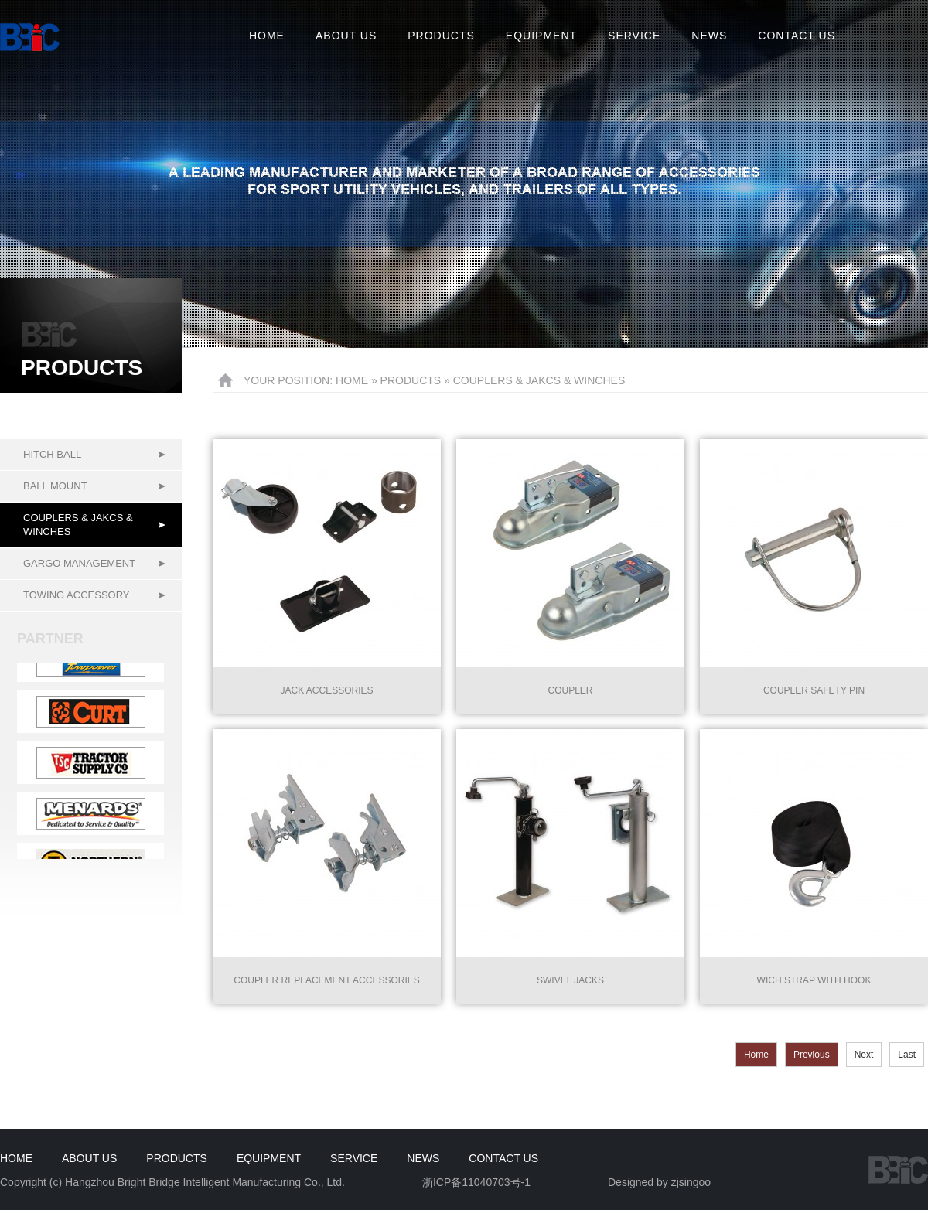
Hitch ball (52, 454)
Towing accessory (76, 595)
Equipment (541, 35)
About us (346, 35)
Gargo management (79, 563)
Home (267, 35)
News (709, 35)
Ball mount (55, 486)
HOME (352, 380)
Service (634, 35)
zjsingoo (691, 1182)
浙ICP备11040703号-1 (476, 1182)
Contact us (796, 35)
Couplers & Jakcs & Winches (78, 524)
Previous (811, 1054)
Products (441, 35)
